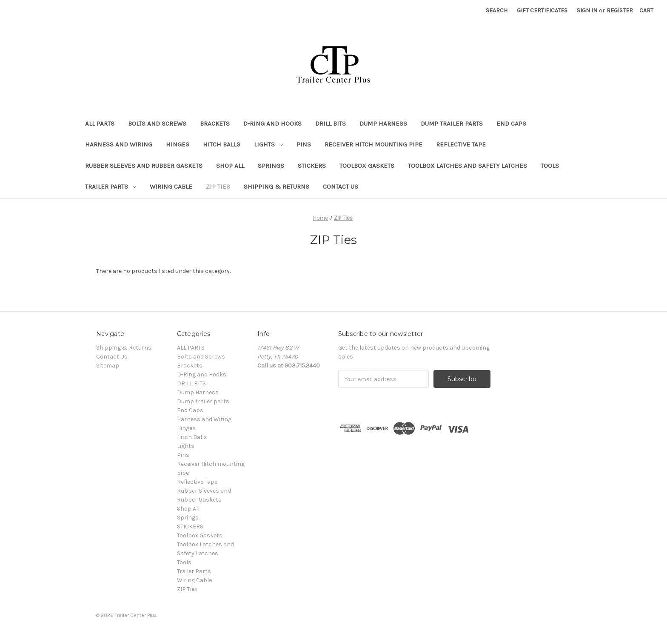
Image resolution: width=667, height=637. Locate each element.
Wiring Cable (171, 186)
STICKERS (312, 165)
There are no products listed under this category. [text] (163, 271)
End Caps (511, 123)
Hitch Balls (221, 144)
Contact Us (340, 186)
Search (496, 10)
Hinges (177, 144)
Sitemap (107, 365)
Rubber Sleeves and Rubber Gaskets (143, 165)
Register (620, 10)
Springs (271, 165)
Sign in (587, 10)
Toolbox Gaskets (366, 165)
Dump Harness (383, 123)
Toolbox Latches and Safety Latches (467, 165)
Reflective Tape (461, 144)
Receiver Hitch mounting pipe (373, 144)
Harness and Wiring (118, 144)
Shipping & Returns (276, 186)
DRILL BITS (330, 123)
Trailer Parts (110, 186)
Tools (550, 165)
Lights (268, 144)
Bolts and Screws (157, 123)
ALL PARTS (99, 123)
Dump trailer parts (452, 123)
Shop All (230, 165)
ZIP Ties (218, 186)
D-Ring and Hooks (272, 123)
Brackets (215, 123)
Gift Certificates (542, 10)
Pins (303, 144)
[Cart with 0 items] (646, 10)
